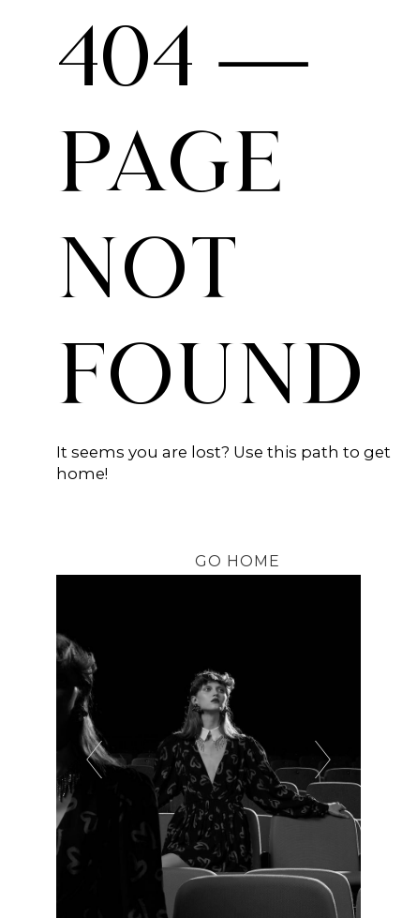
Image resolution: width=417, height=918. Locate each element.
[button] (236, 561)
